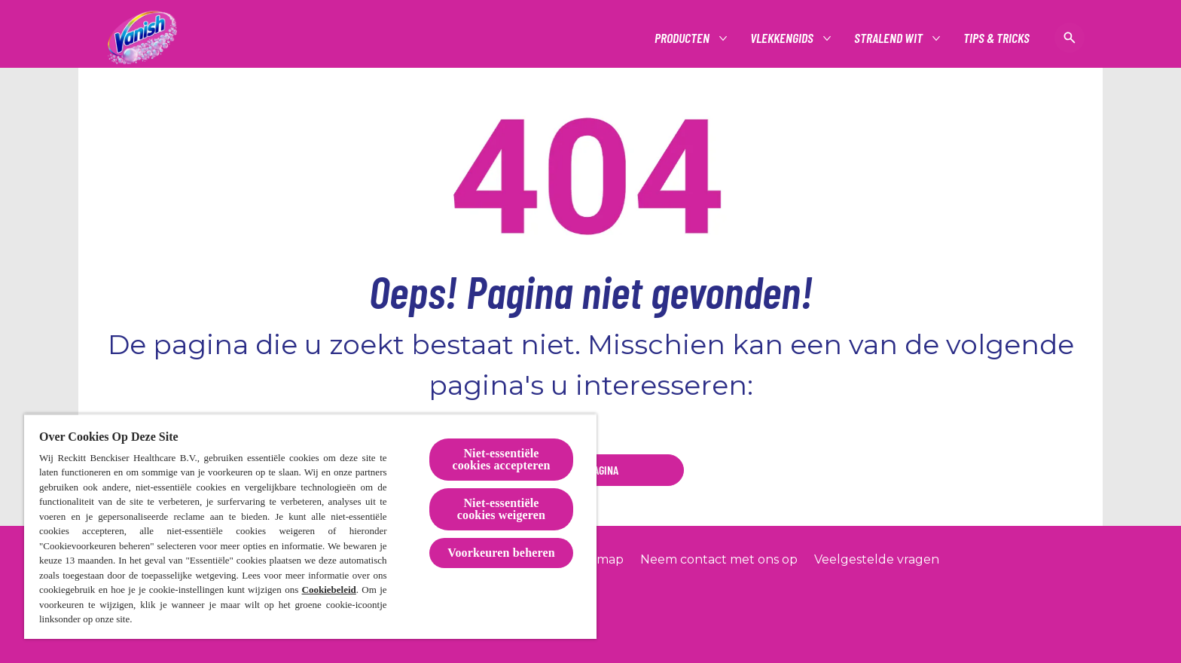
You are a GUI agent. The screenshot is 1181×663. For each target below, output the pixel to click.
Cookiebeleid (329, 589)
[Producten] (683, 38)
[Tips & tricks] (996, 38)
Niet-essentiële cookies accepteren (501, 459)
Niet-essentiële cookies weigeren (501, 508)
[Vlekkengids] (782, 38)
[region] (310, 526)
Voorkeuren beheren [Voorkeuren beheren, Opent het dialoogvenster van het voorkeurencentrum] (501, 552)
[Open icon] (1069, 38)
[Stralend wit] (889, 38)
